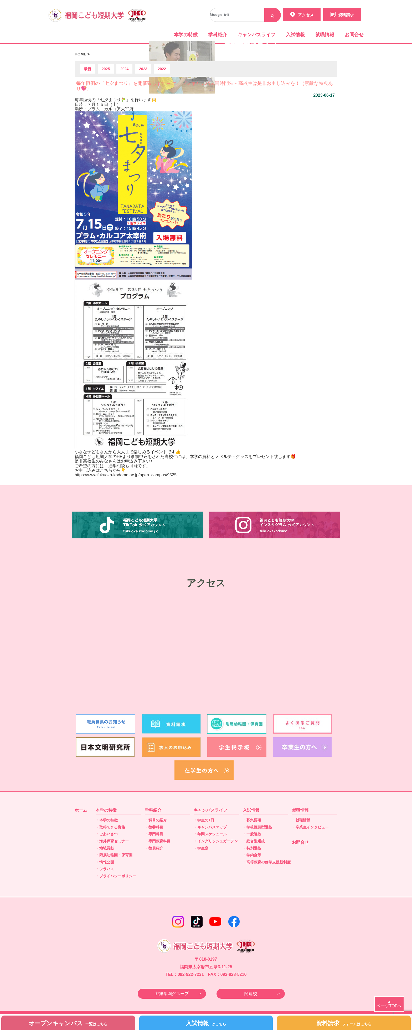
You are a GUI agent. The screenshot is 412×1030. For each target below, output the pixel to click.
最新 (87, 69)
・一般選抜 (252, 834)
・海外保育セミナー (112, 841)
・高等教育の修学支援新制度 (267, 862)
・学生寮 (201, 848)
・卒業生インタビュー (310, 827)
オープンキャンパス (68, 1023)
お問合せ (354, 34)
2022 (162, 69)
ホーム (81, 810)
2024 (124, 69)
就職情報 (324, 34)
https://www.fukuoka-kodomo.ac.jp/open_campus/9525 (126, 475)
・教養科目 (154, 827)
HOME (80, 54)
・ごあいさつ (107, 834)
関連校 (250, 993)
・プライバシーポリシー (116, 876)
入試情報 (295, 34)
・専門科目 (154, 834)
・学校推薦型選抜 (257, 827)
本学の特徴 (186, 34)
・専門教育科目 (158, 841)
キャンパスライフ (256, 34)
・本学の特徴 (107, 820)
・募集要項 (252, 820)
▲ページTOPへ (389, 1003)
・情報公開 (105, 862)
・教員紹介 (154, 848)
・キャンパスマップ (210, 827)
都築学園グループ (172, 993)
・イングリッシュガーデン (216, 841)
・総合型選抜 (254, 841)
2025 (106, 69)
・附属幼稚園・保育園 (114, 855)
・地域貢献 (105, 848)
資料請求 (344, 1023)
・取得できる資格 (110, 827)
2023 (143, 69)
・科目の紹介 (156, 820)
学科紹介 (217, 34)
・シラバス (105, 869)
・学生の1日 (204, 820)
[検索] (244, 15)
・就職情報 (301, 820)
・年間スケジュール (210, 834)
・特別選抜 (252, 848)
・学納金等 (252, 855)
